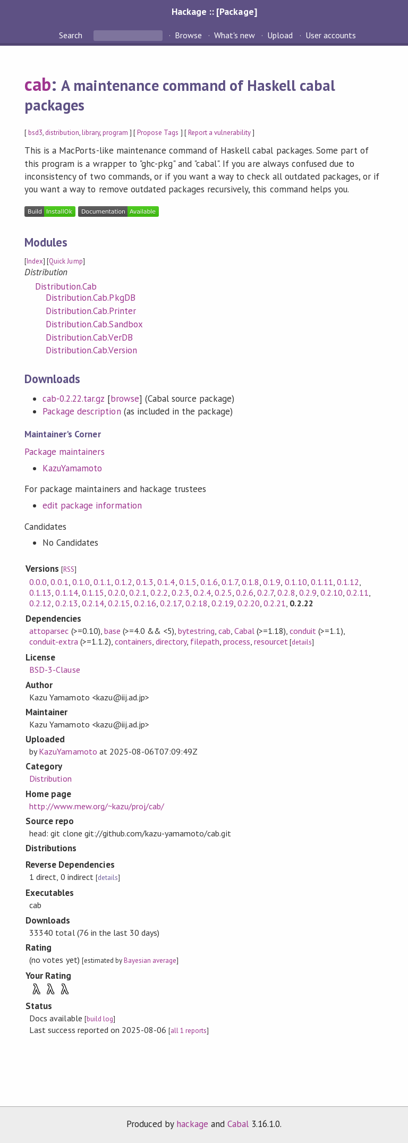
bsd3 (35, 132)
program (115, 132)
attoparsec (49, 630)
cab (37, 84)
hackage (192, 1124)
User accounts (330, 35)
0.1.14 (66, 592)
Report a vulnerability (219, 132)
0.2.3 (180, 592)
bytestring (196, 630)
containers (133, 641)
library (91, 132)
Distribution (50, 778)
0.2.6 (244, 592)
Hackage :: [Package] (214, 11)
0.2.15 (119, 603)
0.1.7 (230, 582)
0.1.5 (188, 582)
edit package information (92, 505)
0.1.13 (40, 592)
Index (35, 261)
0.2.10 (331, 592)
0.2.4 (202, 592)
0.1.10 (296, 582)
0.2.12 (40, 603)
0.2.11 (357, 592)
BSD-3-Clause (54, 669)
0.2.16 (145, 603)
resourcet (271, 641)
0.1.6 (209, 582)
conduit (303, 630)
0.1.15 (93, 592)
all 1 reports (189, 1030)
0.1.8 (250, 582)
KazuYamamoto (72, 468)
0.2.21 (275, 603)
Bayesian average (150, 960)
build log (100, 1018)
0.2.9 (308, 592)
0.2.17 (170, 603)
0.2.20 (248, 603)
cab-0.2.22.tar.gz (73, 398)
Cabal (244, 630)
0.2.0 (116, 592)
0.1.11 (322, 582)
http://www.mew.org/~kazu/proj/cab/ (96, 806)
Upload (280, 35)
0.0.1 (59, 582)
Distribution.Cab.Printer (91, 311)
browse (124, 398)
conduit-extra (53, 641)
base (112, 630)
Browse (188, 35)
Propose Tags (157, 132)
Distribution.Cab (66, 286)
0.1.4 (166, 582)
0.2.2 (159, 592)
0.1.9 (271, 582)
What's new (234, 35)
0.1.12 (348, 582)
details (302, 642)
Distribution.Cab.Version (91, 350)
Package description (81, 411)
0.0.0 (38, 582)
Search (71, 35)
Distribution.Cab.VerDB (89, 337)
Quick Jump (65, 261)
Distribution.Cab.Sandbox (94, 324)
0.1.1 (102, 582)
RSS (68, 569)
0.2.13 (66, 603)
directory (171, 641)
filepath (204, 641)
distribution (62, 132)
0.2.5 (223, 592)
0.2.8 (286, 592)
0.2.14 (93, 603)
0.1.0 (81, 582)
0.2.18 (196, 603)
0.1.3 (145, 582)
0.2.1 (138, 592)
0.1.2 (123, 582)
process (236, 641)
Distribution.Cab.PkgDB (90, 297)
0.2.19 (222, 603)
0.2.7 (265, 592)
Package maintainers (64, 452)
